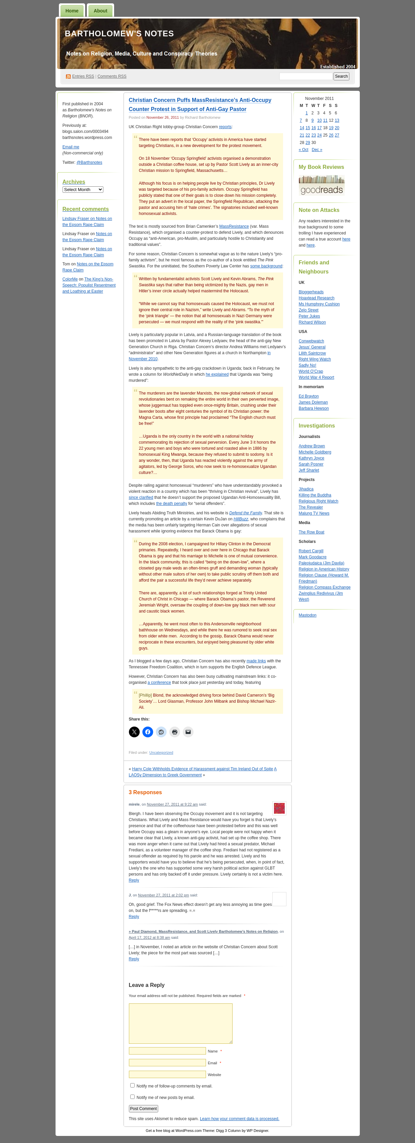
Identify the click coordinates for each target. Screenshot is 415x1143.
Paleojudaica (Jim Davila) (321, 563)
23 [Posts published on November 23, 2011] (313, 135)
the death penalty (171, 503)
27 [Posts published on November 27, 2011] (337, 135)
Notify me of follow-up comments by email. (174, 1086)
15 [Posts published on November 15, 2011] (308, 127)
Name (215, 1051)
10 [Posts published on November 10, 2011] (319, 120)
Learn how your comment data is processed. (239, 1118)
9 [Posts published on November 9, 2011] (312, 120)
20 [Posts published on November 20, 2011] (337, 127)
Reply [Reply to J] (134, 916)
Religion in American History (324, 569)
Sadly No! (307, 365)
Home (72, 10)
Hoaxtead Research (317, 298)
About (100, 10)
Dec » (317, 149)
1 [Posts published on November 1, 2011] (307, 113)
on (79, 218)
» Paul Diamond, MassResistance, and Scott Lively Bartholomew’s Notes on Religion (203, 931)
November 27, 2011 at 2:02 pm (163, 895)
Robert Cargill (311, 551)
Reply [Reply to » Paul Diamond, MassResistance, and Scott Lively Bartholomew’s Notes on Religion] (134, 959)
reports (225, 126)
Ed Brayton (309, 396)
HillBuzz (241, 519)
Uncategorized (161, 752)
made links (256, 661)
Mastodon (308, 615)
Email (214, 1063)
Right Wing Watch (315, 359)
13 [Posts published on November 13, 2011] (337, 120)
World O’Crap (311, 371)
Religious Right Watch (319, 501)
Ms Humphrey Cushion (319, 304)
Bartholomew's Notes (119, 33)
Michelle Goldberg (315, 452)
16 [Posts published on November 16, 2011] (313, 127)
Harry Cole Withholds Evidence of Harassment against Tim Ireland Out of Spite (202, 769)
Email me (71, 147)
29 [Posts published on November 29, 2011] (308, 142)
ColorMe (70, 279)
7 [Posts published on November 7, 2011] (301, 120)
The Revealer (311, 507)
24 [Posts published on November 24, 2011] (319, 135)
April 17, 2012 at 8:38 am (149, 937)
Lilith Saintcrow (312, 353)
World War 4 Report (316, 377)
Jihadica (306, 489)
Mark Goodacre (313, 557)
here (346, 239)
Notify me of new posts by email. (166, 1097)
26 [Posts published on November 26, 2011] (331, 135)
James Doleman (313, 402)
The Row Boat (311, 532)
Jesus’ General (312, 347)
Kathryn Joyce (311, 458)
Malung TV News (314, 513)
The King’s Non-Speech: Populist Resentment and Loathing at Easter (89, 285)
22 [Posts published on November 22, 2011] (308, 135)
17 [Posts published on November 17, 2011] (319, 127)
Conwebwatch (311, 341)
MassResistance (234, 226)
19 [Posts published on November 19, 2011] (331, 127)
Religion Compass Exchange (325, 587)
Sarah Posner (311, 464)
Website (214, 1075)
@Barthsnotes (89, 162)
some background (266, 266)
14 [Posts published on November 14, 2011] (302, 127)
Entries (83, 76)
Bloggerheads (311, 292)
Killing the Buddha (315, 495)
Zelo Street (309, 310)
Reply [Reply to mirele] (134, 880)
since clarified (141, 497)
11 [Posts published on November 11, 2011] (325, 120)
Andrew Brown (312, 446)
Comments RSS (112, 76)
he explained (217, 374)
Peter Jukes (309, 316)
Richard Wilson (312, 322)
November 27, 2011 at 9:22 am (172, 804)
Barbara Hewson (314, 408)
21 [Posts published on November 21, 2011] (302, 135)
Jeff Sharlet (309, 470)
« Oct (304, 149)
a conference (159, 682)
